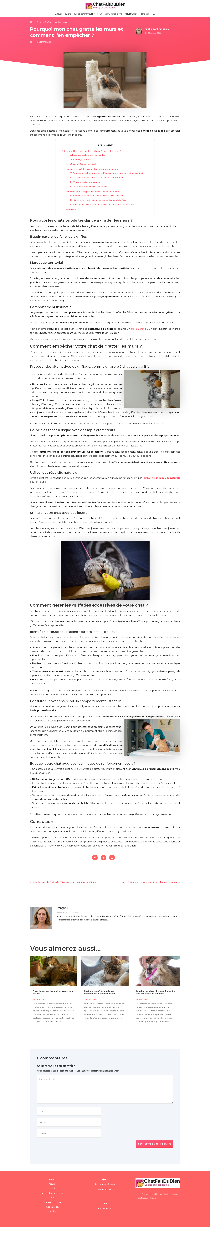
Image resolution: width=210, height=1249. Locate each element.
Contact (152, 1198)
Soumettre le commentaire (154, 1144)
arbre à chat (138, 329)
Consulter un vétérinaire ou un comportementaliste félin (99, 200)
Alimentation (131, 14)
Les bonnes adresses (105, 1184)
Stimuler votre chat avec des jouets (90, 186)
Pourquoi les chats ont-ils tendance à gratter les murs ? (92, 151)
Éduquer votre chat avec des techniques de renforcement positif (104, 204)
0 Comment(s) (44, 42)
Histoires (52, 1211)
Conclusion (70, 209)
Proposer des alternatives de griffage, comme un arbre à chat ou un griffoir (108, 173)
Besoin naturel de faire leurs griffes (88, 155)
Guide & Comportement (84, 14)
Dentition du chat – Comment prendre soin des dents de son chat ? (155, 992)
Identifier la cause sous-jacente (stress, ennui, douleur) (98, 195)
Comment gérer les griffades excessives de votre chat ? (92, 191)
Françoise (163, 29)
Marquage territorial (82, 159)
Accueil (58, 14)
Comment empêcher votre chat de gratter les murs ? (92, 169)
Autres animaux (104, 1208)
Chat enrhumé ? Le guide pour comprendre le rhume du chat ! (100, 992)
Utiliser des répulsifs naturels (86, 182)
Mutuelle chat (105, 1189)
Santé (68, 14)
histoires (144, 14)
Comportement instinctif (84, 164)
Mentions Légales (162, 1194)
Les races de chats (113, 14)
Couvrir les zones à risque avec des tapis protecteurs (98, 177)
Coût (99, 14)
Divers (105, 1203)
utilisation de (162, 478)
